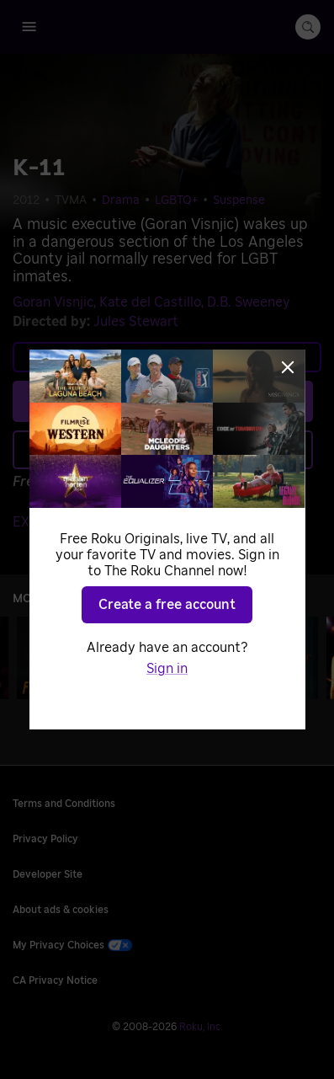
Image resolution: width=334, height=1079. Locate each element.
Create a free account (167, 605)
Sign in (167, 669)
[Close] (287, 367)
